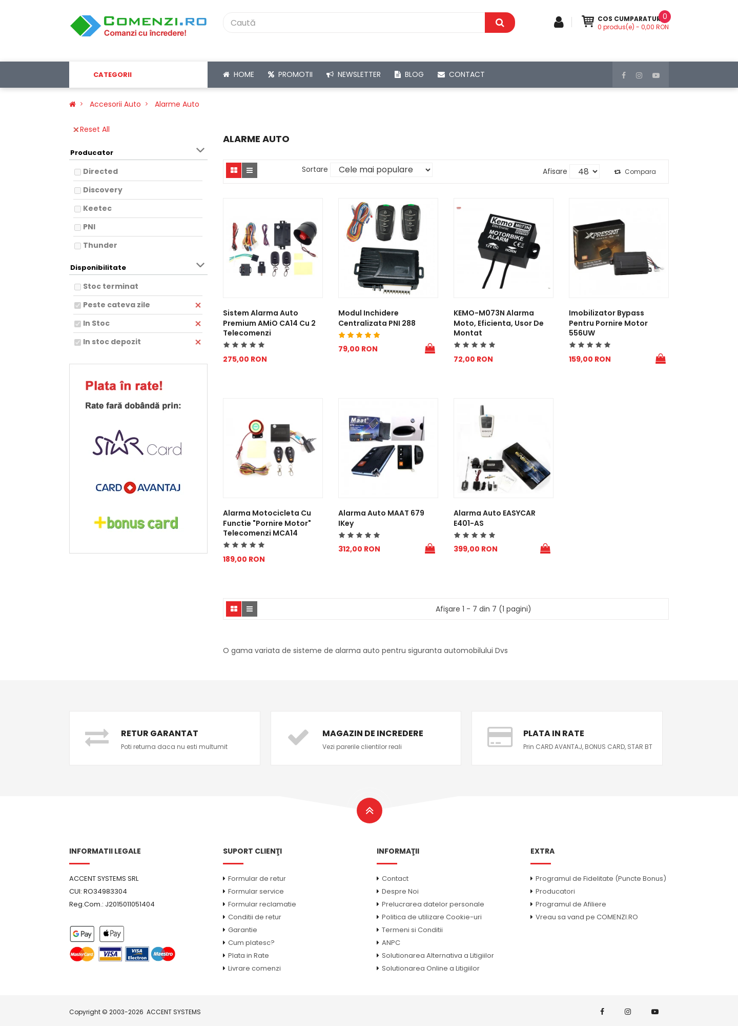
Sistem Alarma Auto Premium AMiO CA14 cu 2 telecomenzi (269, 323)
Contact (395, 878)
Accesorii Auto (115, 104)
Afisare (555, 171)
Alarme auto (177, 104)
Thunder (100, 245)
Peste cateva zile (116, 305)
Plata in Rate (248, 955)
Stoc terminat (110, 286)
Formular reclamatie (262, 904)
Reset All (91, 129)
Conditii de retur (254, 917)
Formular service (256, 891)
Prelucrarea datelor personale (433, 904)
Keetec (97, 208)
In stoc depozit (112, 342)
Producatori (555, 891)
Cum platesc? (251, 943)
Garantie (242, 930)
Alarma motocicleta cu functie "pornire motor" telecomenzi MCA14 (267, 523)
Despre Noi (400, 891)
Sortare (315, 169)
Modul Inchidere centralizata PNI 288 (377, 318)
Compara (635, 171)
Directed (100, 171)
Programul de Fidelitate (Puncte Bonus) (601, 878)
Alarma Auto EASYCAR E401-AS (495, 518)
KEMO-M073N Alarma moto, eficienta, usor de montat (499, 323)
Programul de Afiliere (571, 904)
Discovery (102, 190)
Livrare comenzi (254, 968)
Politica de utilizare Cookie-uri (432, 917)
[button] (138, 75)
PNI (89, 227)
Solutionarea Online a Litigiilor (431, 968)
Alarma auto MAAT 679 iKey (381, 518)
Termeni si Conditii (412, 930)
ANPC (391, 943)
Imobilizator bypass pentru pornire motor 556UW (608, 323)
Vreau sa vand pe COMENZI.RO (587, 917)
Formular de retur (257, 878)
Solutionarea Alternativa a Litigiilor (438, 955)
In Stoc (96, 323)
